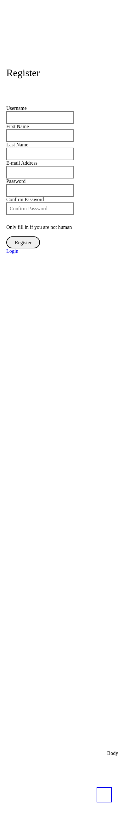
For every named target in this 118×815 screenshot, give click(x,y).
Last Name (17, 144)
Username (16, 108)
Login (12, 251)
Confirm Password (25, 199)
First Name (17, 126)
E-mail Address (21, 163)
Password (15, 181)
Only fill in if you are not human (39, 227)
